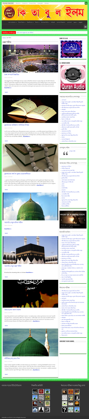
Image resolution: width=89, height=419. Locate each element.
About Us (18, 3)
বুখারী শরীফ (64, 129)
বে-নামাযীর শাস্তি (65, 123)
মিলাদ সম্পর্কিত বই (66, 119)
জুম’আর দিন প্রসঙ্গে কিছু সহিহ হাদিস (70, 135)
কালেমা (63, 198)
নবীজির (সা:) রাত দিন (12, 358)
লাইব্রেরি (53, 22)
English (80, 22)
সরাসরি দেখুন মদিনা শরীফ (13, 222)
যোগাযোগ (69, 22)
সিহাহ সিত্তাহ (21, 22)
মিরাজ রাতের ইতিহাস (66, 325)
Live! (75, 22)
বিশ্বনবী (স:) (30, 22)
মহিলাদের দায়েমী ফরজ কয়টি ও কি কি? (70, 127)
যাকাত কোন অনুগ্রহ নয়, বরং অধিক (24, 32)
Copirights (40, 3)
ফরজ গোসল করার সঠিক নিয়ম (69, 111)
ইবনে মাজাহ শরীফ (66, 196)
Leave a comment (8, 77)
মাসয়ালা (64, 190)
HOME (5, 22)
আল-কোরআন (12, 22)
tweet (6, 92)
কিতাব (37, 22)
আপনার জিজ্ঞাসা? (61, 22)
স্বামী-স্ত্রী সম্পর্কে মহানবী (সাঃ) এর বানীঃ (70, 125)
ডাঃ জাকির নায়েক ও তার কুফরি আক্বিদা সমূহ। (72, 121)
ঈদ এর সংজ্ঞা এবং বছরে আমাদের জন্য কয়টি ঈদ (72, 275)
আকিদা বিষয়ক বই (66, 168)
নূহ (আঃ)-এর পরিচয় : (66, 133)
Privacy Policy (32, 3)
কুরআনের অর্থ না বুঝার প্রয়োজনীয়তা (17, 174)
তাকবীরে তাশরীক (65, 204)
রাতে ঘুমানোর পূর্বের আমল (68, 281)
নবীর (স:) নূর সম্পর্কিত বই (67, 182)
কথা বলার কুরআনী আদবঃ (67, 319)
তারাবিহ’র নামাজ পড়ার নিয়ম (68, 117)
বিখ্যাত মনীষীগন (65, 206)
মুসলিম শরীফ (65, 178)
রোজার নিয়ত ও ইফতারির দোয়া (69, 141)
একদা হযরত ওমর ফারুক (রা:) (68, 180)
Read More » (7, 87)
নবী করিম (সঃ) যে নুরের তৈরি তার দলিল (71, 107)
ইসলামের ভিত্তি (45, 22)
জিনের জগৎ (64, 335)
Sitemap (46, 3)
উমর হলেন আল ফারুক (12, 310)
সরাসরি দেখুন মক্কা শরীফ (12, 266)
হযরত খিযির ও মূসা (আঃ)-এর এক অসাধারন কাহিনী (73, 315)
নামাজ (63, 137)
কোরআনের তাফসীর (66, 131)
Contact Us (24, 3)
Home (4, 37)
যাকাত (63, 186)
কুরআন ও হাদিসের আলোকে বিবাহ (69, 331)
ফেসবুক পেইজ (64, 148)
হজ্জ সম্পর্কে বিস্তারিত (11, 75)
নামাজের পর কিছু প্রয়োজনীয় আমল (70, 323)
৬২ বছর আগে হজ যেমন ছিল (68, 170)
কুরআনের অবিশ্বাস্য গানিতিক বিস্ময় (16, 125)
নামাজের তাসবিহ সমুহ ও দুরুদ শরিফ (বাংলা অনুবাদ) (73, 105)
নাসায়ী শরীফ (65, 188)
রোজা (63, 184)
